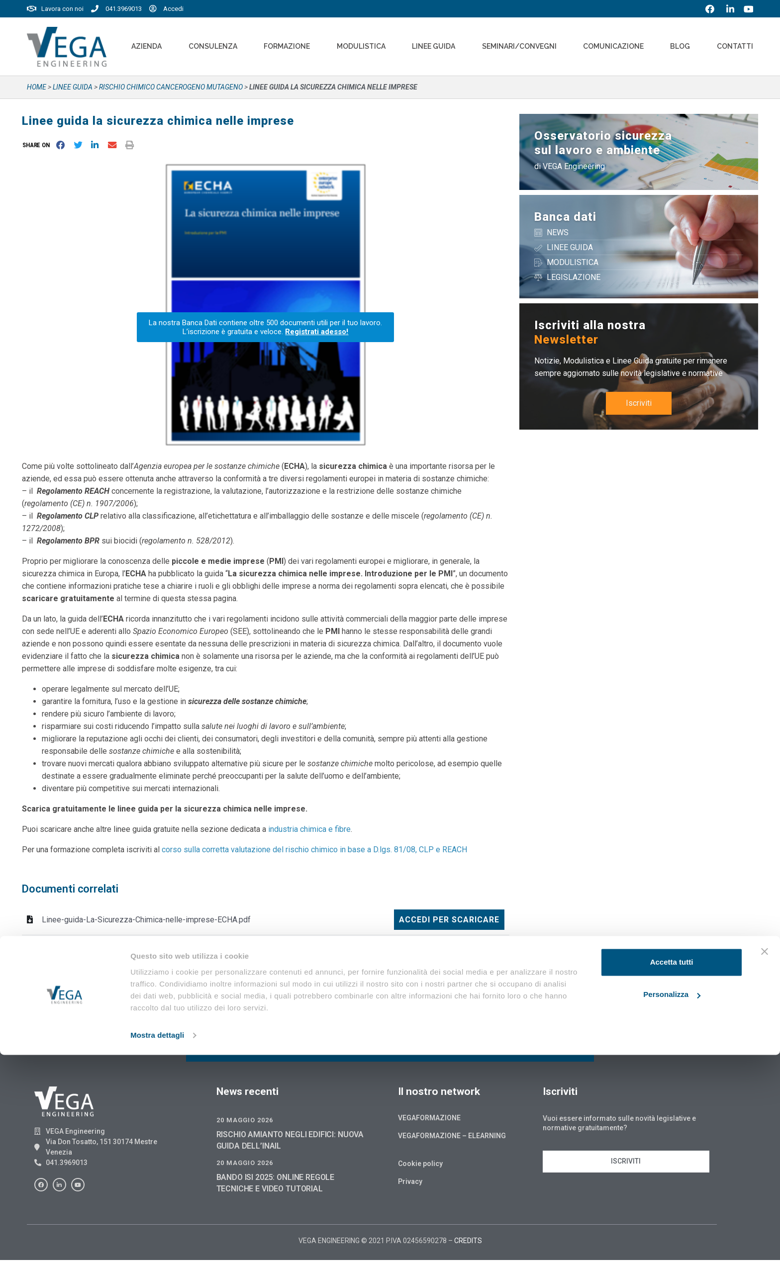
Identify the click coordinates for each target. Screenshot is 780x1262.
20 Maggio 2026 (244, 1122)
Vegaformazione (429, 1120)
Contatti (735, 46)
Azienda (146, 46)
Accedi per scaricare (449, 919)
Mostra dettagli (157, 1242)
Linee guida (73, 87)
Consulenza (213, 46)
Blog (680, 46)
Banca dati (565, 217)
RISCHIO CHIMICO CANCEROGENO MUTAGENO (171, 87)
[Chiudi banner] (764, 1158)
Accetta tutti (671, 1169)
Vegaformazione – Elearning (452, 1138)
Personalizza (671, 1201)
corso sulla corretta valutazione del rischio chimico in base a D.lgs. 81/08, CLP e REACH (314, 849)
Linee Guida (433, 46)
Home (36, 87)
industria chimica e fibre (309, 829)
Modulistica (361, 46)
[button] (38, 145)
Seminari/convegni (519, 46)
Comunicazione (613, 46)
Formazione (287, 46)
